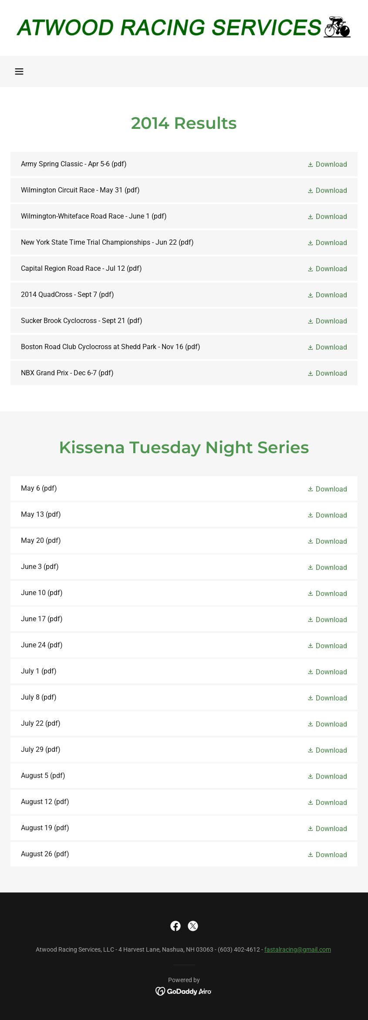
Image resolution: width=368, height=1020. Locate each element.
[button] (19, 71)
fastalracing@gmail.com (297, 949)
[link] (184, 27)
